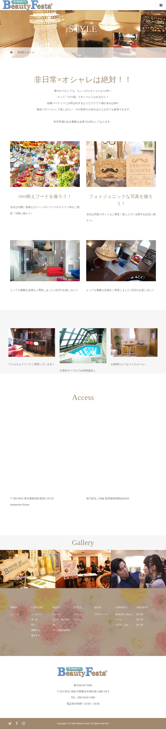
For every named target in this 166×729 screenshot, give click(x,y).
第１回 (139, 625)
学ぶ (33, 625)
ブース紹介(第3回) (61, 630)
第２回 (139, 619)
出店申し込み (122, 625)
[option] (27, 569)
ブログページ (100, 614)
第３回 (139, 614)
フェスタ (56, 614)
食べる (34, 619)
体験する (35, 630)
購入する (35, 635)
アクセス (77, 619)
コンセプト (36, 614)
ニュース (14, 614)
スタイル (77, 614)
